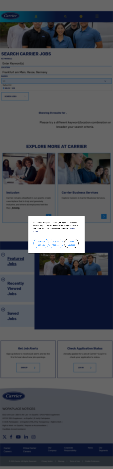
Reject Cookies (55, 243)
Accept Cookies (71, 243)
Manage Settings (41, 243)
